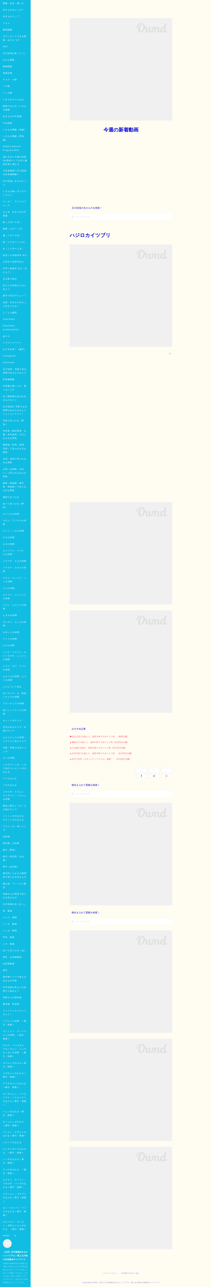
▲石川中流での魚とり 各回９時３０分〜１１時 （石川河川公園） (101, 753)
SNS (5, 67)
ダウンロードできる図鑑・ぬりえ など (14, 58)
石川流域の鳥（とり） (14, 73)
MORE (6, 87)
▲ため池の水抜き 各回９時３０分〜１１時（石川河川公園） (98, 748)
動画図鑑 (7, 50)
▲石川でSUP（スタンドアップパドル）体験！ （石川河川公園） (100, 759)
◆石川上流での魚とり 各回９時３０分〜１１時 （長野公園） (99, 736)
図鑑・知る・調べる (13, 23)
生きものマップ (11, 37)
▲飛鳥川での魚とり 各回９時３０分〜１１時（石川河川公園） (99, 742)
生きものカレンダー (13, 30)
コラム (6, 43)
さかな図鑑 (9, 80)
